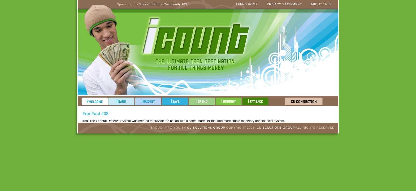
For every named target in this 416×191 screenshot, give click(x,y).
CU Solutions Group (206, 127)
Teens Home (247, 4)
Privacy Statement (284, 4)
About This (321, 4)
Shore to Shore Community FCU (164, 4)
